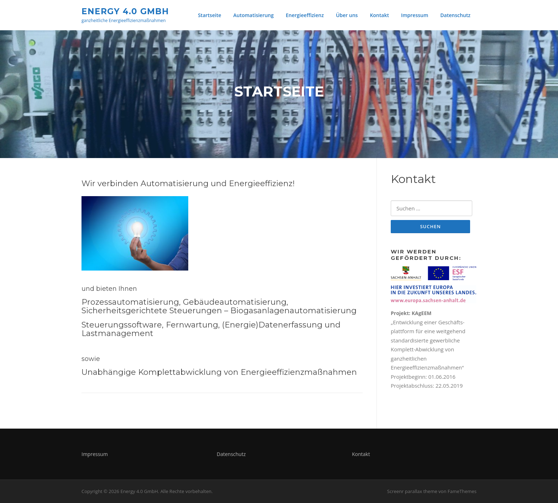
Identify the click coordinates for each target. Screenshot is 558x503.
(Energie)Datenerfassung (272, 325)
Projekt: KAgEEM (411, 313)
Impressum (414, 15)
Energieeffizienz (305, 15)
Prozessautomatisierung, (131, 302)
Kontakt (379, 15)
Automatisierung (253, 15)
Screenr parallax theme (412, 491)
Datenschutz (455, 15)
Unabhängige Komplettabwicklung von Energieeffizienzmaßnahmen (219, 372)
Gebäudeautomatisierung (234, 302)
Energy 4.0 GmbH (125, 11)
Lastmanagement (117, 333)
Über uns (347, 15)
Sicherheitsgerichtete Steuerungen (151, 310)
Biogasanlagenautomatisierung (293, 310)
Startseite (209, 15)
